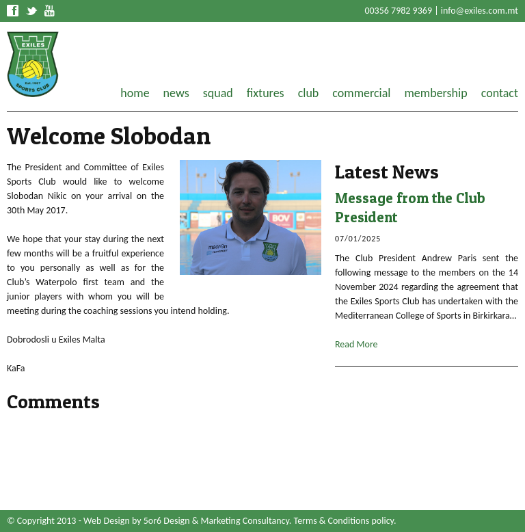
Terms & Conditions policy (344, 521)
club (308, 93)
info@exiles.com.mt (479, 10)
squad (218, 93)
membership (435, 93)
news (176, 93)
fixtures (265, 93)
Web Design (106, 521)
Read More (356, 344)
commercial (361, 93)
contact (499, 93)
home (134, 93)
